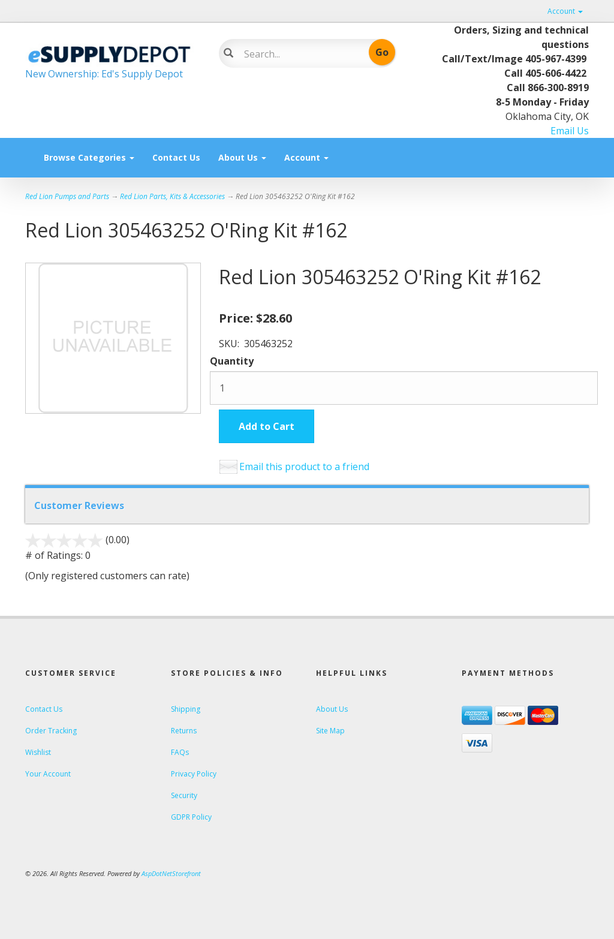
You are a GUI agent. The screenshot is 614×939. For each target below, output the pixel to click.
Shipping (185, 709)
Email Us (569, 130)
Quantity (232, 361)
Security (184, 795)
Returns (184, 731)
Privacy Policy (193, 774)
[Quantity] (404, 388)
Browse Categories (89, 157)
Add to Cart (266, 426)
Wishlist (38, 752)
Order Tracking (51, 731)
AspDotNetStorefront (171, 873)
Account (565, 11)
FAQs (180, 752)
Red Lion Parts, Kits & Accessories (172, 196)
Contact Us (176, 157)
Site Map (330, 731)
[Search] (300, 54)
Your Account (48, 774)
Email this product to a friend (304, 466)
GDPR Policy (191, 817)
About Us (242, 157)
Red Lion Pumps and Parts (67, 196)
